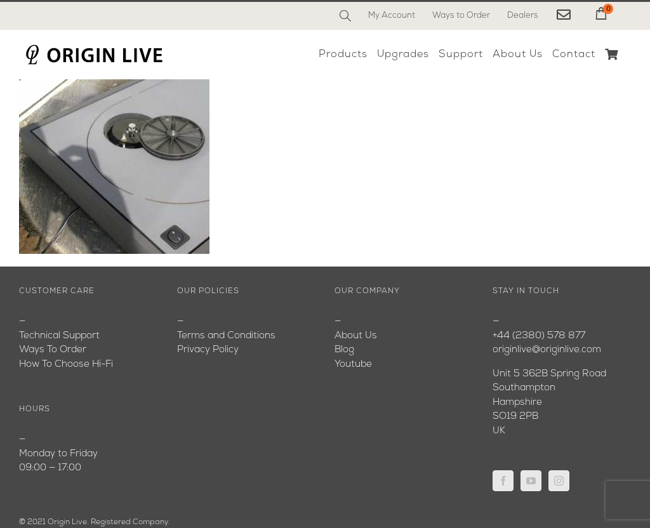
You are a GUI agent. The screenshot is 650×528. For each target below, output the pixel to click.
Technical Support (59, 336)
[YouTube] (531, 480)
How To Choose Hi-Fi (66, 364)
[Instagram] (558, 480)
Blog (344, 350)
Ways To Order (52, 350)
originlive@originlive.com (547, 350)
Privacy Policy (208, 350)
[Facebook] (503, 480)
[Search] (345, 16)
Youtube (353, 364)
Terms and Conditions (226, 336)
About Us (356, 336)
